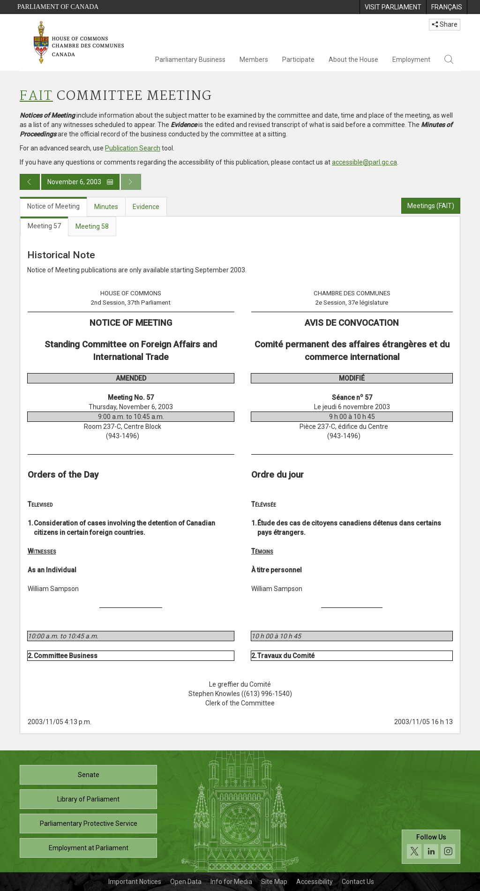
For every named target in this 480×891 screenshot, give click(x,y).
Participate (298, 59)
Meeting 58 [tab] (92, 226)
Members (254, 59)
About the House (353, 59)
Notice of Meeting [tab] (53, 206)
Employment (411, 59)
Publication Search (132, 148)
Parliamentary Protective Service (88, 823)
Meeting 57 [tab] (44, 226)
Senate (88, 775)
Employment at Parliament (88, 848)
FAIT (36, 96)
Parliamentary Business (190, 59)
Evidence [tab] (146, 206)
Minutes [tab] (106, 206)
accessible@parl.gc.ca (364, 162)
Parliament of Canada (57, 6)
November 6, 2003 (80, 182)
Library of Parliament (88, 799)
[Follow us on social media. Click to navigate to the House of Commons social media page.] (431, 847)
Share (445, 24)
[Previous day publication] (30, 182)
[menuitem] (393, 7)
